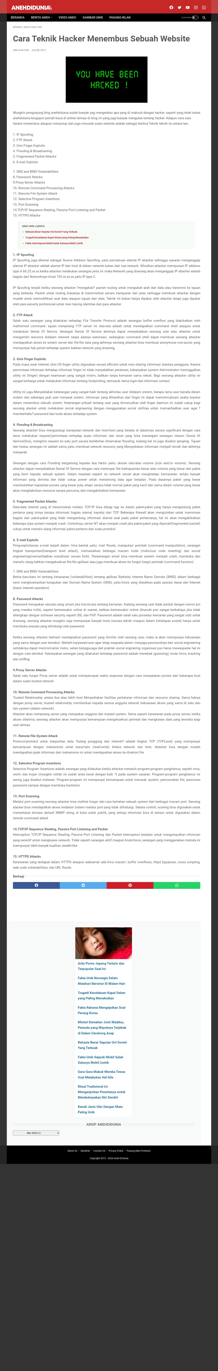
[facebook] (168, 4)
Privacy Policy (116, 1102)
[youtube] (185, 4)
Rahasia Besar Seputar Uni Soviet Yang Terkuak (51, 253)
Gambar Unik (95, 12)
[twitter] (177, 4)
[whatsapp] (126, 1066)
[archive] (177, 243)
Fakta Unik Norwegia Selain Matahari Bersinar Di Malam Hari (177, 77)
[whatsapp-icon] (201, 4)
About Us (72, 1102)
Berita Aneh (42, 12)
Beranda (20, 12)
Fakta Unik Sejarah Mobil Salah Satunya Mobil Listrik (54, 265)
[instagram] (193, 4)
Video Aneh (69, 12)
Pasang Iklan (122, 12)
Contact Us (99, 1102)
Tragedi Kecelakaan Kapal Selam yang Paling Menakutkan (57, 259)
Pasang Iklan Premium (139, 1102)
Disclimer (85, 1102)
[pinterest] (93, 1066)
